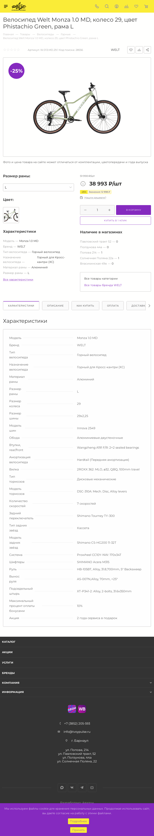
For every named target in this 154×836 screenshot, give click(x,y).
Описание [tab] (55, 305)
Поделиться (147, 49)
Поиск (107, 6)
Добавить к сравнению (139, 49)
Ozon (72, 709)
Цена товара (84, 184)
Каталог (8, 641)
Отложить (131, 49)
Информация (13, 692)
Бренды (8, 673)
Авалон (88, 803)
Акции (7, 652)
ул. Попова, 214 (77, 750)
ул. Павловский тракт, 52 (77, 754)
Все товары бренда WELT (103, 285)
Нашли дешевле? (95, 197)
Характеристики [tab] (21, 305)
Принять (78, 830)
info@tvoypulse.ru (77, 732)
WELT (115, 50)
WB (82, 709)
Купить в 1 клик (115, 220)
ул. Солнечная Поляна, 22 (77, 761)
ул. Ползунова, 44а (77, 757)
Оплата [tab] (113, 305)
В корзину (133, 209)
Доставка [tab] (139, 305)
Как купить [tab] (85, 305)
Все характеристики (18, 279)
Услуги (7, 662)
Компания (10, 682)
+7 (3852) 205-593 (77, 723)
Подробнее (78, 821)
